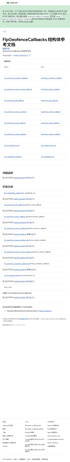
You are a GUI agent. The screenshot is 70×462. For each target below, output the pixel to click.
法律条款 (22, 459)
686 (30, 223)
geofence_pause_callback (50, 123)
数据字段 (6, 48)
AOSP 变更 (28, 22)
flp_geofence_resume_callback (15, 134)
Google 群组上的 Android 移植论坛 (34, 450)
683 (30, 258)
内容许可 (23, 319)
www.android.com (53, 436)
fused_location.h (21, 55)
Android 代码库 (8, 425)
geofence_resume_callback (50, 134)
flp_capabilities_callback (13, 157)
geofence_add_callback (49, 101)
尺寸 (42, 67)
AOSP (4, 32)
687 (30, 246)
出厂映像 (6, 439)
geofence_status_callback (50, 89)
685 (32, 234)
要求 (4, 429)
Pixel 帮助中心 (52, 429)
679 (30, 178)
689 (30, 199)
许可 (28, 459)
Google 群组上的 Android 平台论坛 (34, 440)
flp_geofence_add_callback (14, 101)
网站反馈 (45, 459)
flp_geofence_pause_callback (15, 123)
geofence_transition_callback (51, 78)
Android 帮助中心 (53, 425)
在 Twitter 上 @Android (33, 425)
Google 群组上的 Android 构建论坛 (34, 445)
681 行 (31, 297)
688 (30, 281)
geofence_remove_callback (50, 112)
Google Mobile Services (55, 439)
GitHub (5, 446)
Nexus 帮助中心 (52, 432)
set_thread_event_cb (48, 145)
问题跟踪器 (51, 446)
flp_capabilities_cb (47, 157)
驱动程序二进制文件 (9, 443)
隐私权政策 (36, 459)
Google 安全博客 (31, 436)
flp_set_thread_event (12, 145)
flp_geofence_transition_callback (16, 78)
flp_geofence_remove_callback (15, 112)
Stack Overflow (52, 443)
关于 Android (7, 459)
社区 (15, 459)
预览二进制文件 (8, 436)
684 (30, 211)
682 (32, 270)
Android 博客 (29, 432)
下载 (4, 432)
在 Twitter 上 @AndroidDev (34, 429)
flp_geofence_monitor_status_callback (18, 89)
